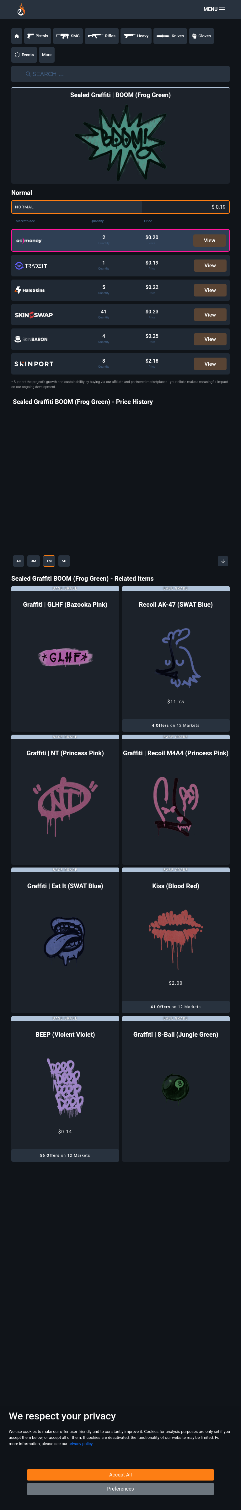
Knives (170, 36)
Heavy (136, 36)
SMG (68, 36)
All (20, 568)
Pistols (37, 36)
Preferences (120, 1501)
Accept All (120, 1487)
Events (24, 55)
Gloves (201, 36)
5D (76, 568)
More (46, 54)
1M (58, 568)
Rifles (101, 36)
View (209, 241)
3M (39, 568)
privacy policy (80, 1460)
